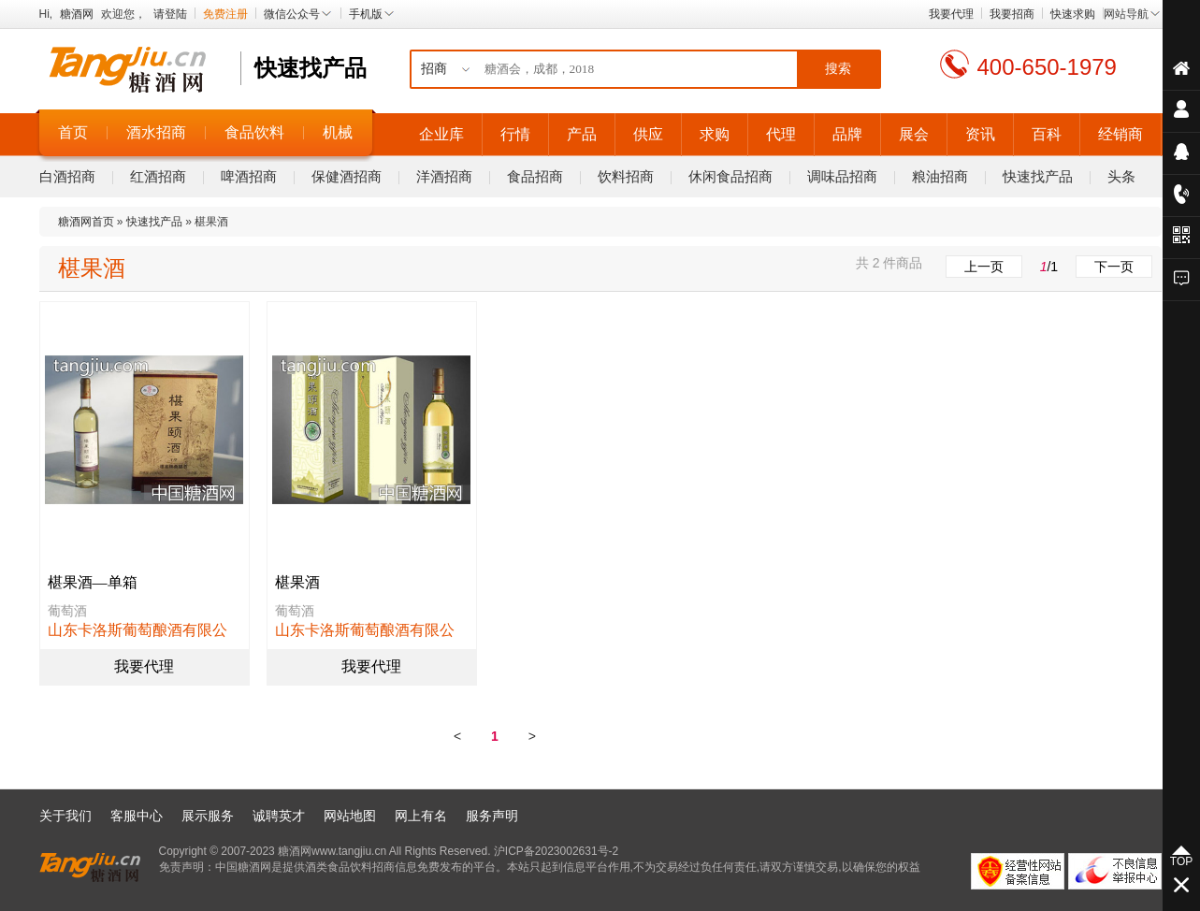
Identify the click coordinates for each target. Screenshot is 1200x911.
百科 (1047, 134)
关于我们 (65, 815)
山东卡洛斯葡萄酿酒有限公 (137, 630)
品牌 (847, 134)
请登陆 (170, 14)
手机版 (372, 14)
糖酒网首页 (86, 221)
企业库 (441, 134)
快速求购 (1072, 14)
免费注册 (225, 14)
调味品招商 (842, 176)
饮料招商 (626, 176)
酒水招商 (156, 132)
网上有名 (421, 815)
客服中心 (136, 815)
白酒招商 (67, 176)
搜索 (838, 69)
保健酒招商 (346, 176)
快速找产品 (1038, 176)
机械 (338, 132)
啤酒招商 (249, 176)
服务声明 (492, 815)
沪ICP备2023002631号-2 (556, 851)
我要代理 (951, 14)
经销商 (1120, 134)
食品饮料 (254, 132)
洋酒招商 (444, 176)
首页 (73, 132)
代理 (781, 134)
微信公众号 (298, 14)
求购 (715, 134)
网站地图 (350, 815)
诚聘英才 (279, 815)
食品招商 (535, 176)
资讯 (980, 134)
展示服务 (207, 815)
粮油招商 (940, 176)
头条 (1121, 176)
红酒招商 (158, 176)
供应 (648, 134)
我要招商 (1012, 14)
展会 (914, 134)
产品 (582, 134)
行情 (515, 134)
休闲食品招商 (730, 176)
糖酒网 (77, 14)
